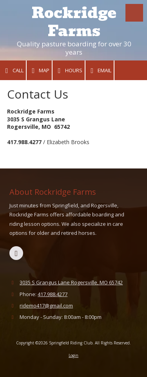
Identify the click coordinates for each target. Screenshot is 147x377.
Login (73, 355)
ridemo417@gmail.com (46, 305)
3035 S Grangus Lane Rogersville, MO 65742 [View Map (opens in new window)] (71, 282)
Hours (68, 70)
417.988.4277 (52, 294)
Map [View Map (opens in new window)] (39, 70)
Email (100, 70)
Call (13, 70)
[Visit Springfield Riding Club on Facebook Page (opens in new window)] (16, 253)
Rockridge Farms (74, 22)
